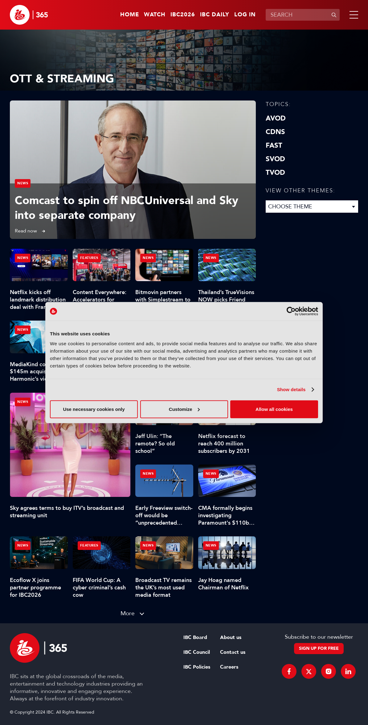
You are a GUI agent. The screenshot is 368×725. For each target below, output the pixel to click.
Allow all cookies (274, 409)
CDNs (275, 132)
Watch (155, 15)
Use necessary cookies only (94, 409)
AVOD (276, 118)
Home (129, 15)
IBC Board (195, 637)
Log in (245, 15)
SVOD (275, 159)
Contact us (232, 652)
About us (230, 637)
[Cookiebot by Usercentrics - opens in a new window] (291, 311)
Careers (229, 667)
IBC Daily (214, 15)
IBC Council (196, 652)
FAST (274, 145)
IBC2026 (182, 15)
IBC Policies (196, 667)
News (22, 183)
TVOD (275, 172)
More (128, 613)
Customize (184, 409)
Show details (291, 389)
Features (89, 258)
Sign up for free (319, 648)
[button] (352, 14)
